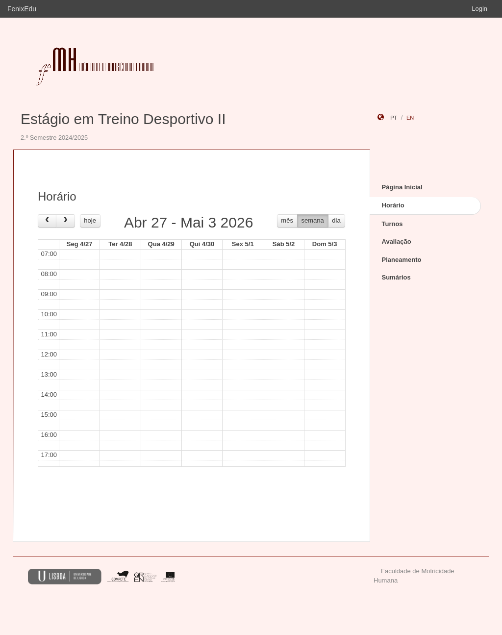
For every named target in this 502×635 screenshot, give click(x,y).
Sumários (396, 277)
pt (393, 118)
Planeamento (402, 259)
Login (479, 8)
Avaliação (396, 241)
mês (287, 220)
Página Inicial (402, 187)
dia (336, 220)
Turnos (392, 224)
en (410, 118)
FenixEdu (21, 9)
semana (312, 220)
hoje (90, 220)
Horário (393, 205)
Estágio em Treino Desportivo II (123, 119)
